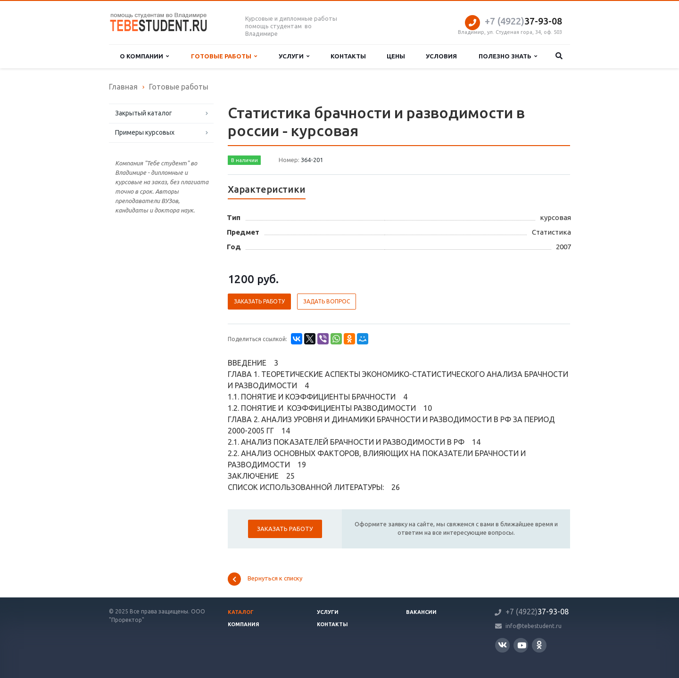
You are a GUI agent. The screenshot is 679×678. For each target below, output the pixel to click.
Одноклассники (539, 645)
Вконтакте (502, 645)
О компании (144, 56)
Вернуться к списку (265, 579)
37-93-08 (523, 21)
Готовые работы (224, 56)
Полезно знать (508, 56)
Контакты (348, 56)
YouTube (521, 645)
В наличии (244, 160)
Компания (243, 624)
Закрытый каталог (143, 113)
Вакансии (421, 612)
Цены (396, 56)
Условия (441, 56)
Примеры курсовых (144, 132)
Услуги (294, 56)
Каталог (241, 612)
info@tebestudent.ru (533, 626)
